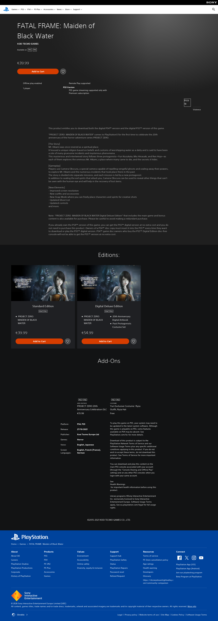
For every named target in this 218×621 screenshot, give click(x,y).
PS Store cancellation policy (155, 560)
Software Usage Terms (196, 614)
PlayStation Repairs (119, 568)
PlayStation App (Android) (188, 568)
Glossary (147, 576)
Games (14, 9)
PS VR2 (47, 564)
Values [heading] (80, 551)
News (59, 9)
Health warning (150, 568)
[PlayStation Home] (6, 9)
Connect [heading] (180, 551)
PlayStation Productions (22, 568)
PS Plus (37, 9)
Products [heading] (49, 551)
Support (76, 9)
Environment (83, 556)
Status (113, 564)
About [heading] (14, 551)
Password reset (117, 572)
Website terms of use (149, 614)
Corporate (15, 572)
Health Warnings (117, 484)
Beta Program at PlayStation (189, 576)
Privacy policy (131, 614)
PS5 (22, 9)
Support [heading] (114, 551)
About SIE (15, 556)
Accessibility (83, 560)
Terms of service (150, 556)
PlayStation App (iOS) (185, 564)
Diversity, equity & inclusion (89, 568)
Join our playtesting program (189, 572)
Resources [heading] (148, 551)
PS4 (29, 9)
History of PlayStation (21, 576)
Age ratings (148, 564)
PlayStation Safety (118, 560)
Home (14, 544)
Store (67, 9)
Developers (148, 572)
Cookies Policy (177, 614)
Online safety (83, 564)
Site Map (165, 614)
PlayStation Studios (20, 564)
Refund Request (117, 576)
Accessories (48, 9)
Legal (119, 614)
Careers (14, 560)
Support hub (115, 556)
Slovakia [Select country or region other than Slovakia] (20, 614)
